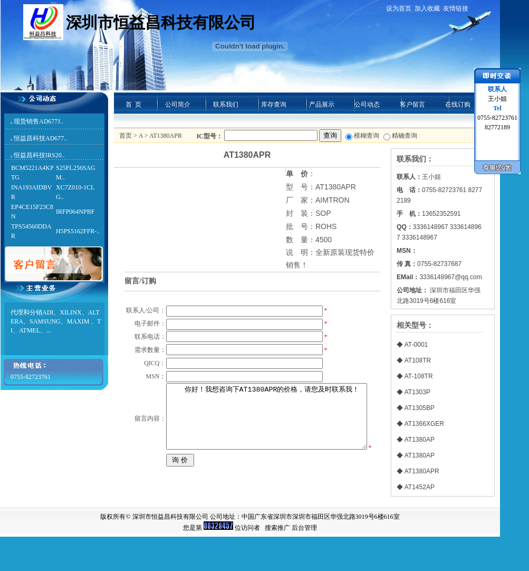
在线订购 (457, 104)
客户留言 (412, 104)
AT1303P (417, 392)
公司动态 (367, 104)
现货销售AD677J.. (38, 121)
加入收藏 (427, 8)
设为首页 (398, 8)
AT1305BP (420, 408)
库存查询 (273, 104)
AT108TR (418, 360)
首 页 (133, 104)
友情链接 (455, 8)
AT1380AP (420, 439)
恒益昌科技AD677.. (40, 138)
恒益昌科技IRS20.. (39, 155)
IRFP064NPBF (75, 211)
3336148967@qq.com (450, 277)
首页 (125, 135)
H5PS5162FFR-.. (78, 231)
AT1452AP (420, 487)
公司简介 (177, 104)
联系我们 (225, 104)
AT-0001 (416, 344)
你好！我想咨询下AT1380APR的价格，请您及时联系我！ (265, 471)
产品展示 (321, 104)
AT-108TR (419, 376)
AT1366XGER (424, 423)
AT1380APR (422, 471)
